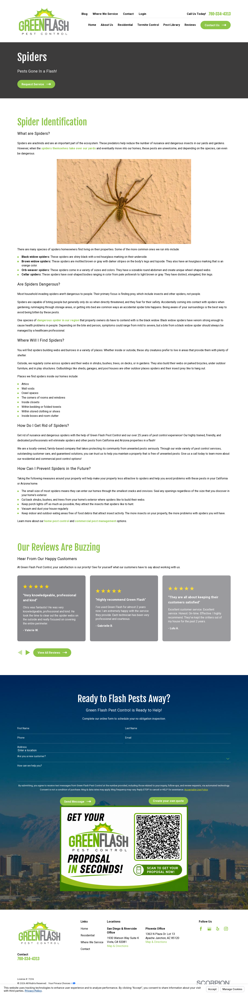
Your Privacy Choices (61, 983)
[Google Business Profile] (209, 929)
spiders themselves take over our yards (68, 148)
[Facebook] (201, 929)
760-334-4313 (220, 14)
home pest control (56, 521)
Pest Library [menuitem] (171, 25)
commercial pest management (95, 521)
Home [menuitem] (92, 25)
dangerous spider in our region (58, 320)
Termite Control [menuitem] (148, 25)
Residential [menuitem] (125, 25)
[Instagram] (226, 929)
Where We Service (105, 14)
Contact (128, 14)
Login (142, 14)
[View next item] (27, 652)
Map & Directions (117, 946)
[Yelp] (218, 929)
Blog (84, 14)
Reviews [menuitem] (190, 25)
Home (84, 928)
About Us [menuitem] (107, 25)
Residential (88, 935)
